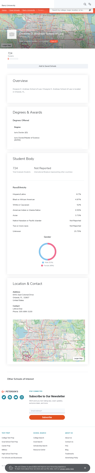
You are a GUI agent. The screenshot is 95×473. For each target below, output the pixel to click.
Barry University (28, 10)
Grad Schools (14, 10)
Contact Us (69, 442)
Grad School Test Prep (10, 442)
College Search (38, 438)
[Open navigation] (89, 4)
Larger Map (6, 45)
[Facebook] (10, 397)
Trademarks (69, 454)
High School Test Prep (10, 454)
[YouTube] (16, 397)
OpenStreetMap (79, 14)
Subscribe (47, 417)
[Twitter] (4, 397)
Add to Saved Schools (47, 66)
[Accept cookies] (83, 468)
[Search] (85, 4)
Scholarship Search (40, 446)
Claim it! (53, 41)
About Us (68, 438)
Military (4, 450)
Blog (66, 450)
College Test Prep (8, 438)
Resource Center (39, 450)
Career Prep (6, 446)
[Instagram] (22, 397)
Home (4, 10)
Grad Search (37, 442)
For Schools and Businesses (12, 458)
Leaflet (66, 14)
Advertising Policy (71, 458)
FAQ (66, 446)
